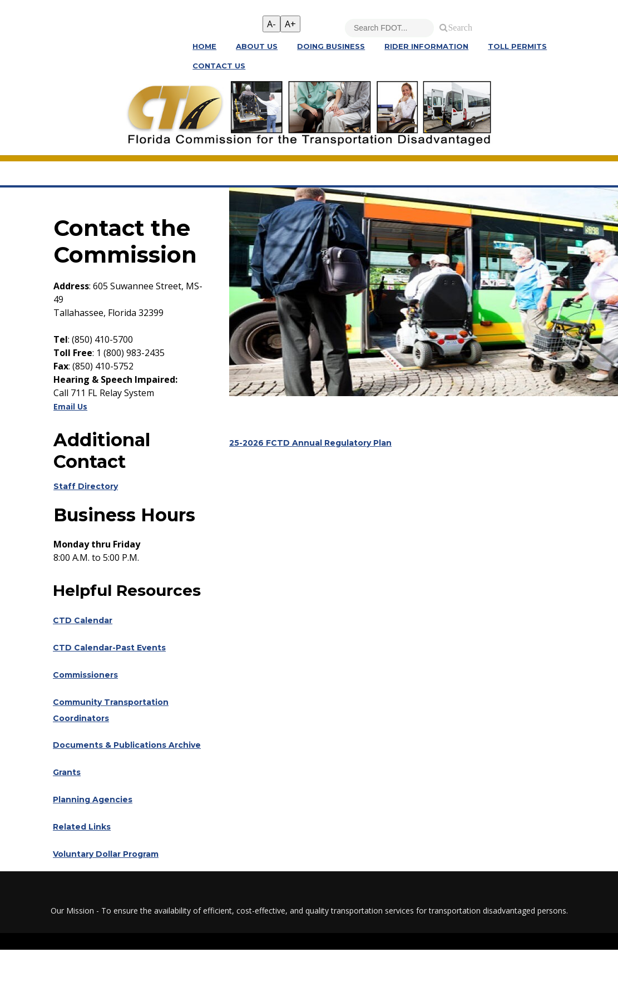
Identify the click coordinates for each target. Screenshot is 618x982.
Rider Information (426, 47)
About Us (257, 47)
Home (204, 47)
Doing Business (331, 47)
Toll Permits (517, 47)
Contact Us (218, 67)
